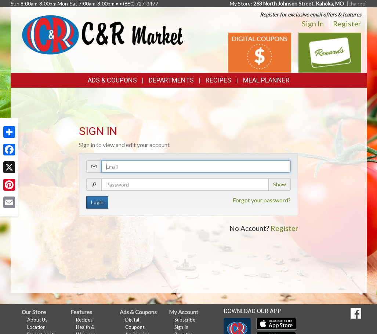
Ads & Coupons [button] (112, 80)
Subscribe (184, 320)
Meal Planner (266, 80)
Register (347, 23)
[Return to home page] (102, 34)
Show (279, 184)
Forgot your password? (262, 200)
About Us (37, 320)
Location (36, 327)
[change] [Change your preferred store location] (357, 3)
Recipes (218, 80)
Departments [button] (171, 80)
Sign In (313, 23)
